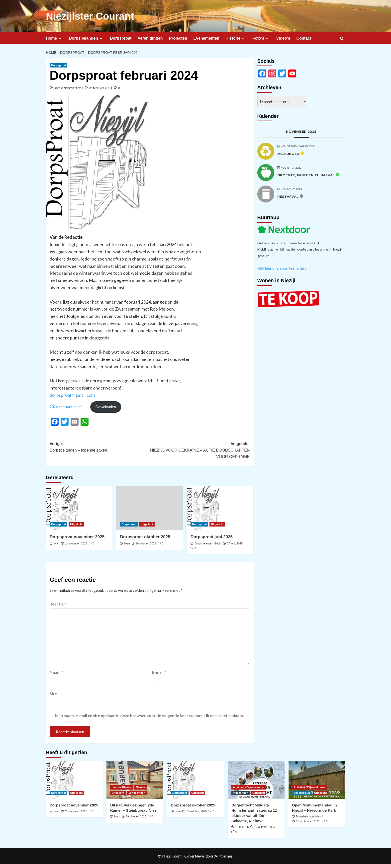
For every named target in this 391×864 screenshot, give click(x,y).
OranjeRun (242, 826)
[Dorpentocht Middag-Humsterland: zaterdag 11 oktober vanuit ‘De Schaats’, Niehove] (256, 780)
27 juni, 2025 (235, 543)
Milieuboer (288, 154)
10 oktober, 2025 (264, 826)
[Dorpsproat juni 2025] (220, 508)
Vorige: (100, 447)
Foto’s (261, 38)
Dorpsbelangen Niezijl (68, 88)
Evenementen (206, 38)
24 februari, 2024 (100, 88)
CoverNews (194, 856)
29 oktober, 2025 (136, 816)
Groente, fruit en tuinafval (306, 175)
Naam (56, 672)
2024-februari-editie (66, 407)
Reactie (58, 603)
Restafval (287, 197)
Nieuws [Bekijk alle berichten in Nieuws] (141, 787)
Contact (303, 38)
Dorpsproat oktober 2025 (145, 536)
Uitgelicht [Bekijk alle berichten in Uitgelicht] (76, 524)
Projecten (178, 38)
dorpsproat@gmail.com (72, 395)
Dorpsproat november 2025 (77, 536)
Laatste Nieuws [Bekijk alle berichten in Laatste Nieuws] (122, 787)
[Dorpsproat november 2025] (79, 508)
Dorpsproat (120, 38)
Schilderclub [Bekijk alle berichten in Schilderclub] (301, 792)
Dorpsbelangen (86, 38)
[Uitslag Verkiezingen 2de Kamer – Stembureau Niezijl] (134, 780)
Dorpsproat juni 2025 (212, 536)
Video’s (283, 38)
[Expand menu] (60, 38)
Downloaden (106, 407)
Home (54, 38)
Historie (236, 38)
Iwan (56, 543)
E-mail (159, 672)
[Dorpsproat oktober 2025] (149, 508)
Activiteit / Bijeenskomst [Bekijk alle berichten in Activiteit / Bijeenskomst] (249, 787)
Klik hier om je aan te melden (281, 268)
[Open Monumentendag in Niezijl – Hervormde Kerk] (316, 780)
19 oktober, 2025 (146, 543)
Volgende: (200, 451)
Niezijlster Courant (90, 16)
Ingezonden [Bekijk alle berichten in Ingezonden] (240, 792)
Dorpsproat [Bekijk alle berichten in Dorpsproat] (58, 65)
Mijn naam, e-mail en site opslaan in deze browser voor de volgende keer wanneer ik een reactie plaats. (149, 715)
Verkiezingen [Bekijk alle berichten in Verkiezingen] (136, 792)
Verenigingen (150, 38)
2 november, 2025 (76, 543)
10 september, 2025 (308, 821)
